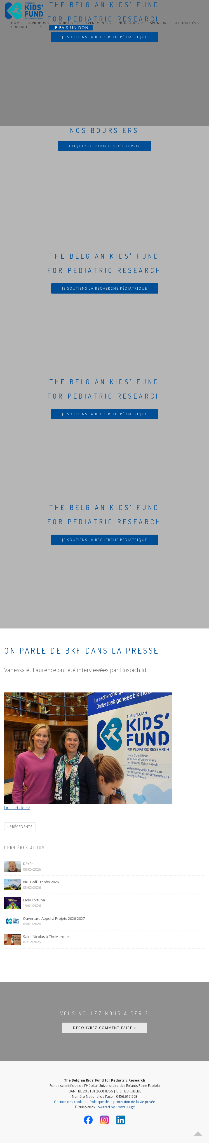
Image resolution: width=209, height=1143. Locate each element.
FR (37, 27)
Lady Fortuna (34, 900)
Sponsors (159, 23)
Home (16, 23)
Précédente (19, 826)
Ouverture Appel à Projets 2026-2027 (54, 918)
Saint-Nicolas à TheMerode (46, 936)
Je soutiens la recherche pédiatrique (104, 37)
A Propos (39, 23)
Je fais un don (70, 27)
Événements (99, 23)
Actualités (187, 23)
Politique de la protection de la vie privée (122, 1101)
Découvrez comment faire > (104, 1027)
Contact (19, 27)
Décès (28, 863)
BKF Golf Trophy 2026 (41, 881)
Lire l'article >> (17, 807)
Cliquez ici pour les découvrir (104, 146)
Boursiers (68, 23)
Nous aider (131, 23)
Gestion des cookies (70, 1101)
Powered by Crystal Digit (115, 1107)
